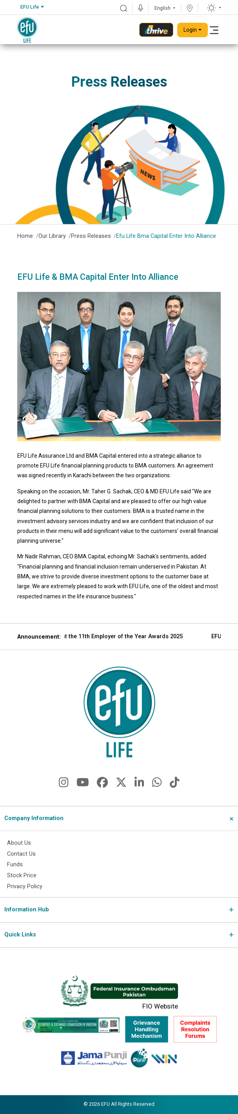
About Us (19, 854)
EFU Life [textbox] (29, 7)
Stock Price (21, 887)
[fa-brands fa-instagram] (64, 796)
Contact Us (21, 865)
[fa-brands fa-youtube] (82, 796)
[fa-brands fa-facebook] (102, 796)
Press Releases (91, 236)
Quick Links (20, 946)
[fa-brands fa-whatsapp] (157, 796)
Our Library (52, 236)
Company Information (34, 830)
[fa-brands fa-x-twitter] (121, 796)
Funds (15, 876)
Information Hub (26, 921)
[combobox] (32, 7)
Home (25, 236)
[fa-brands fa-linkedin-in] (139, 796)
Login (190, 30)
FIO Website (160, 1018)
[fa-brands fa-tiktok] (175, 796)
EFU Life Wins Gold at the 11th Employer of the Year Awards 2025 (147, 648)
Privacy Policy (24, 898)
